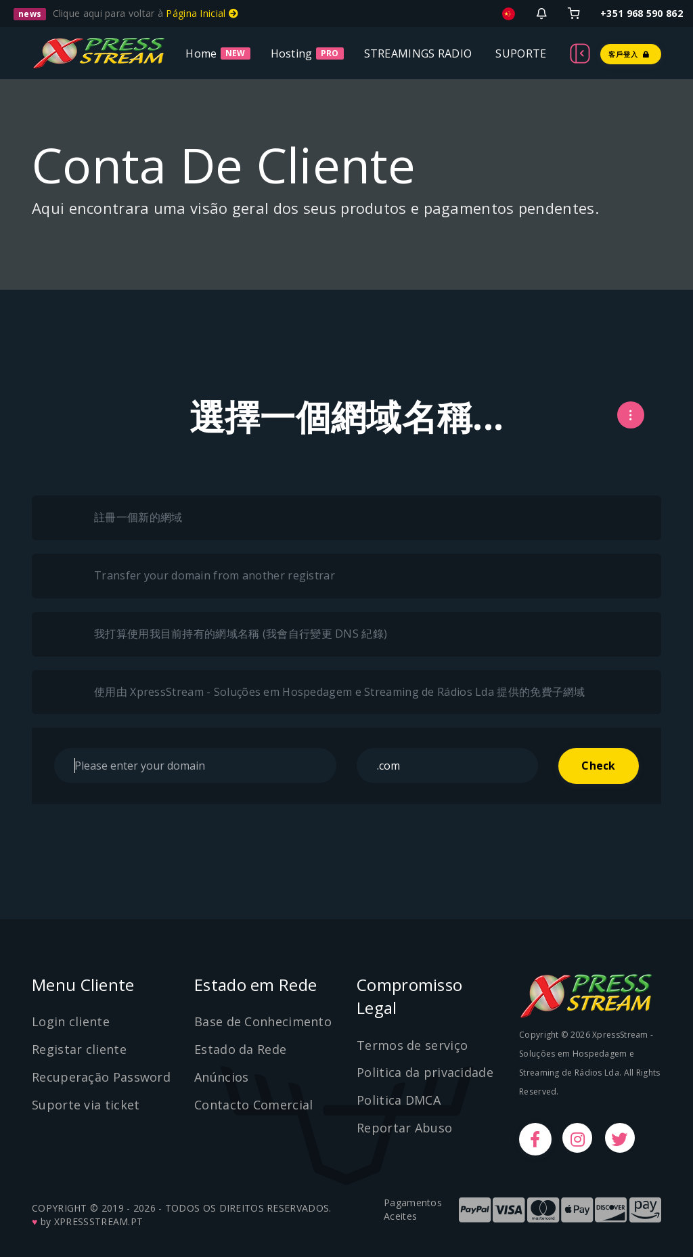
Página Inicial (202, 13)
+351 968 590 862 (641, 13)
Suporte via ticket (85, 1105)
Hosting (292, 52)
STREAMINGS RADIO (418, 52)
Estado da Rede (240, 1049)
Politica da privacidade (425, 1072)
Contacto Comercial (253, 1105)
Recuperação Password (101, 1077)
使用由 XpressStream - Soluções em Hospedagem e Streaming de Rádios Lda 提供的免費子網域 (325, 692)
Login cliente (71, 1021)
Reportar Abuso (404, 1128)
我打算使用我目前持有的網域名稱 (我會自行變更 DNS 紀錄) (226, 634)
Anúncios (221, 1077)
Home (201, 52)
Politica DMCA (399, 1100)
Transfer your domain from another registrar (200, 576)
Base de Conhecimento (263, 1021)
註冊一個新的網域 (124, 518)
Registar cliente (79, 1049)
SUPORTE (520, 52)
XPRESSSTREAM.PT (98, 1221)
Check (598, 765)
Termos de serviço (412, 1045)
